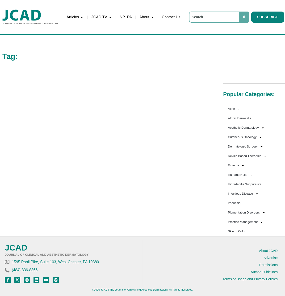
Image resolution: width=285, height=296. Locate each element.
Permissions (268, 265)
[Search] (214, 17)
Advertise (271, 258)
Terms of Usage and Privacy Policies (250, 279)
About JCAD (268, 251)
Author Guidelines (264, 272)
